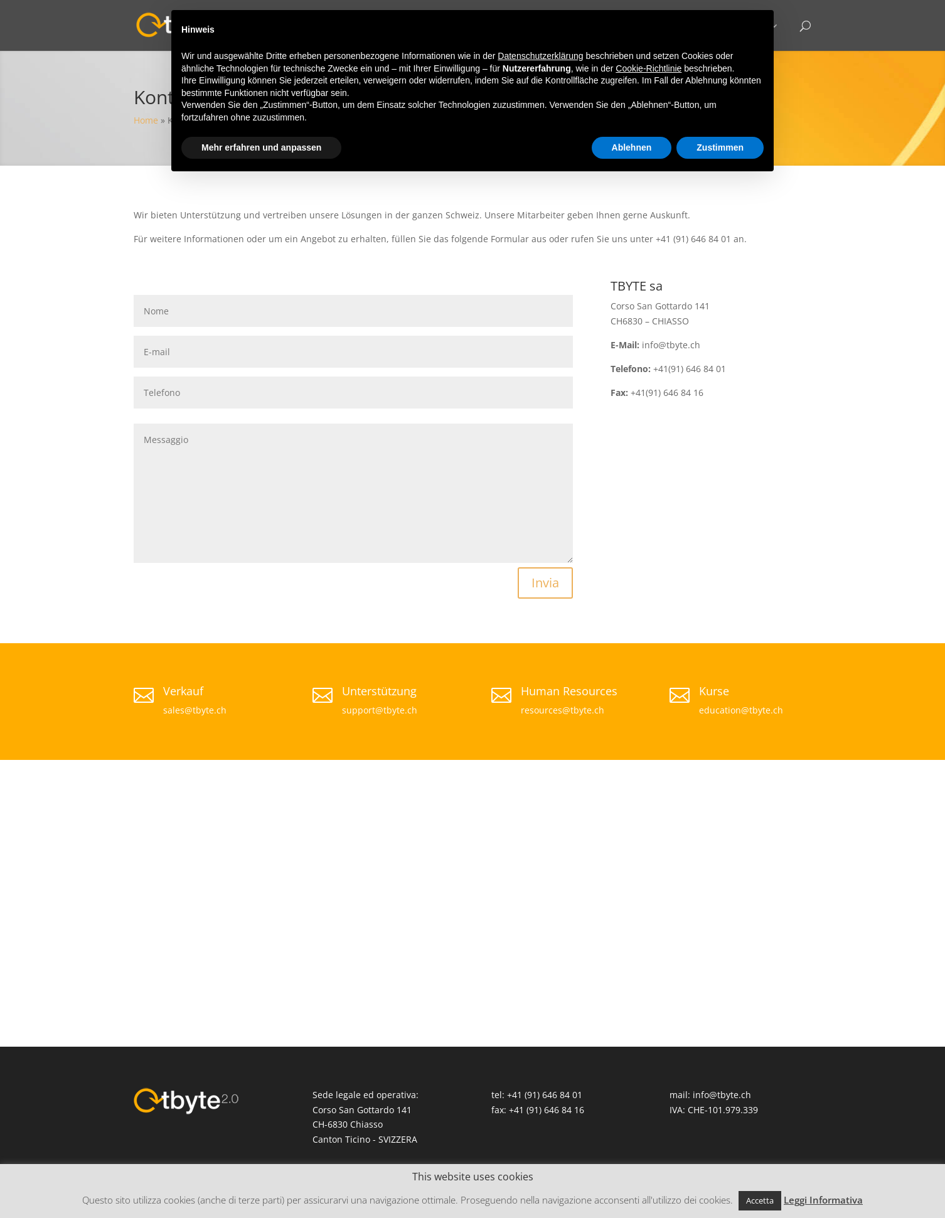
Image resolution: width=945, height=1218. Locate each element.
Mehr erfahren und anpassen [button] (261, 147)
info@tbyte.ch (722, 1095)
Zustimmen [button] (720, 147)
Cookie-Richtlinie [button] (648, 68)
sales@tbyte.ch (195, 710)
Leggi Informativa (823, 1200)
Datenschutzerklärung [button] (540, 56)
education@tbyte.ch (741, 710)
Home (146, 120)
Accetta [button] (760, 1200)
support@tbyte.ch (379, 710)
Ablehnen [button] (632, 147)
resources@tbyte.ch (562, 710)
